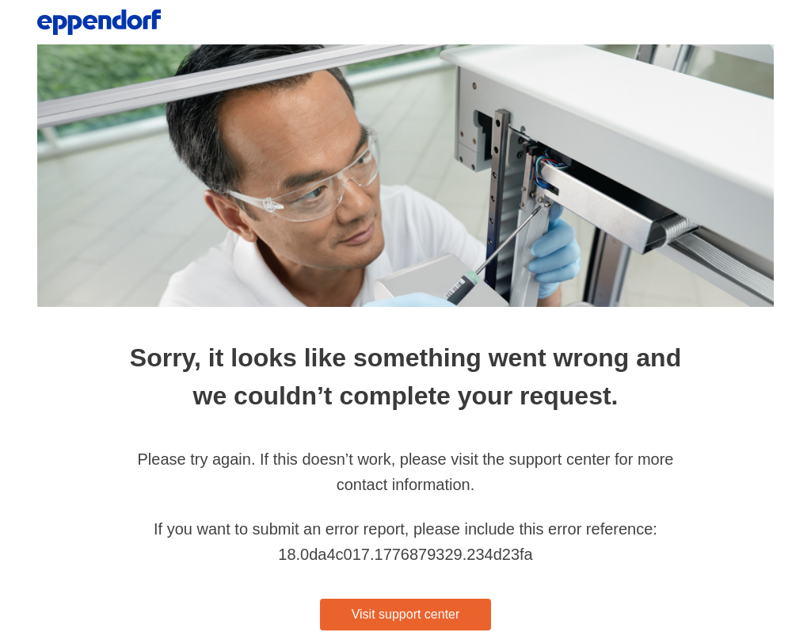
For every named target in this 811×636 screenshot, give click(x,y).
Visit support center (406, 614)
